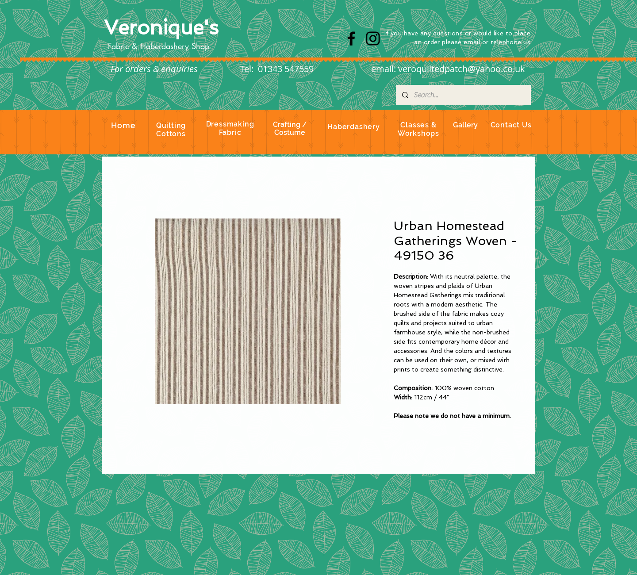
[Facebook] (351, 38)
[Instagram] (373, 38)
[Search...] (463, 95)
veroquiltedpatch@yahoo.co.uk (461, 69)
